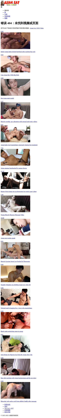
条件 (5, 406)
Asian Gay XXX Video (37, 28)
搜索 (5, 18)
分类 (5, 14)
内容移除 (7, 410)
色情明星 (7, 16)
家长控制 (7, 412)
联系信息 (7, 404)
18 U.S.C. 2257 (9, 408)
